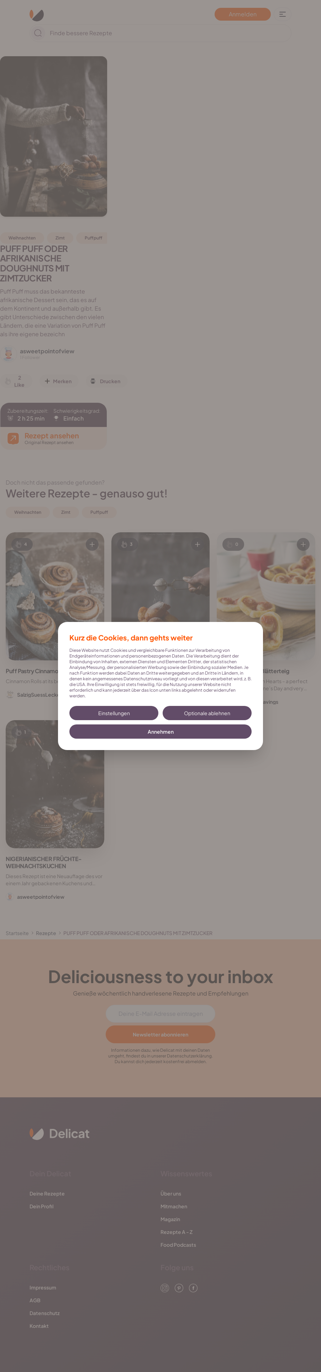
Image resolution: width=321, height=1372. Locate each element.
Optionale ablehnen (207, 713)
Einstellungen (114, 713)
